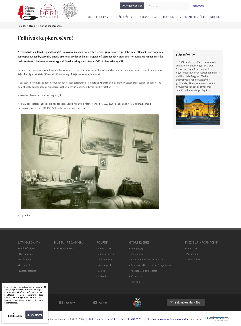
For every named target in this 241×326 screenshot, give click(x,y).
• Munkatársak (103, 248)
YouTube (103, 302)
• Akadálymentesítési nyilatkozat (146, 259)
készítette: (196, 319)
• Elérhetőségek (26, 248)
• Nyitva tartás (25, 254)
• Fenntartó (191, 248)
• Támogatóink (192, 259)
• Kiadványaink (103, 265)
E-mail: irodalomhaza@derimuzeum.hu (168, 319)
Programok (104, 17)
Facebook (69, 302)
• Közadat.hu (135, 276)
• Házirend (134, 281)
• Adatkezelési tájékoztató (143, 270)
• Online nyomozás (64, 248)
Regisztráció (197, 5)
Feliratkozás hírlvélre (187, 302)
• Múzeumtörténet (105, 254)
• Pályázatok (191, 254)
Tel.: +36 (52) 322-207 (131, 319)
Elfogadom (34, 314)
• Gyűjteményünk (105, 259)
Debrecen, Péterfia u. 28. (102, 319)
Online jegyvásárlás (132, 5)
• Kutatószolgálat (27, 270)
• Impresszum (136, 254)
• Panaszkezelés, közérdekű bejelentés (150, 265)
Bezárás (43, 288)
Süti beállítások (15, 314)
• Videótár (101, 276)
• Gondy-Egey (136, 248)
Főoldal (22, 25)
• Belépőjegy (24, 259)
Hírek (89, 17)
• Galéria (100, 270)
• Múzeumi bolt (25, 265)
